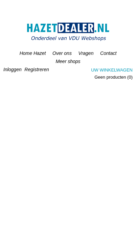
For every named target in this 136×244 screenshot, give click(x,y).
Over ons (62, 53)
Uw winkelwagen (112, 70)
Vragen (86, 53)
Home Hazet (33, 53)
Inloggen (12, 69)
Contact (108, 53)
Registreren (36, 69)
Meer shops (67, 61)
